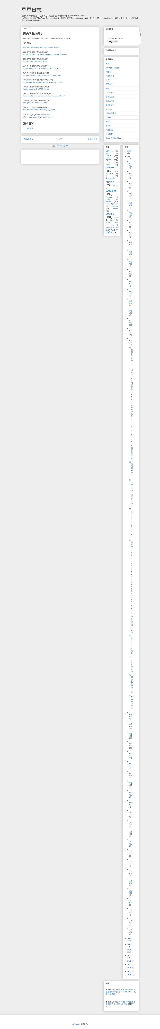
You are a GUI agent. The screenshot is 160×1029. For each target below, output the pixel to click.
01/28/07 (130, 165)
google (110, 213)
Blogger (77, 1024)
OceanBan (110, 93)
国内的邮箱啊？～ (131, 469)
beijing (108, 204)
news (108, 222)
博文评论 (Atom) (63, 146)
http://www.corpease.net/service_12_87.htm (39, 110)
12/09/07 (130, 902)
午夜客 (108, 126)
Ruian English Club (113, 138)
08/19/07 (130, 745)
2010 (129, 950)
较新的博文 (28, 139)
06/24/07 (130, 302)
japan (116, 217)
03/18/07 (130, 204)
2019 (129, 971)
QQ (116, 171)
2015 (129, 968)
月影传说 (109, 130)
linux (111, 220)
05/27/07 (130, 263)
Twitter (108, 117)
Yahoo (108, 199)
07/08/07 (130, 322)
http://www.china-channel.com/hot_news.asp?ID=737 (42, 82)
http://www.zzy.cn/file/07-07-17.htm (36, 89)
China (108, 155)
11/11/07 (130, 862)
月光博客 (109, 134)
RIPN (111, 174)
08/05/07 (130, 725)
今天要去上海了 (131, 701)
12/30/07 (130, 931)
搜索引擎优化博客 (113, 68)
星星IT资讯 (110, 105)
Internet (50, 117)
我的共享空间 (111, 113)
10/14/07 (130, 823)
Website (111, 190)
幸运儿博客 (110, 101)
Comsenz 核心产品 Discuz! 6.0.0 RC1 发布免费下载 (131, 425)
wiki (112, 225)
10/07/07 (130, 813)
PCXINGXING (126, 992)
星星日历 (124, 989)
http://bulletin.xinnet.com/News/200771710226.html (42, 75)
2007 (129, 157)
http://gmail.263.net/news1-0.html (35, 103)
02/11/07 (130, 184)
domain (114, 206)
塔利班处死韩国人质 (131, 683)
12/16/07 (130, 911)
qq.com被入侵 (131, 663)
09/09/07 (130, 774)
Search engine (110, 180)
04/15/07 (130, 233)
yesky (108, 228)
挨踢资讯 (111, 994)
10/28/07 (130, 843)
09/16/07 (130, 784)
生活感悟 (112, 231)
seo (116, 222)
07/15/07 (130, 332)
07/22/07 (130, 341)
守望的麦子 (110, 97)
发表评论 (29, 128)
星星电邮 (109, 992)
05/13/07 (130, 253)
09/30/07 (130, 804)
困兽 (107, 88)
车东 (107, 63)
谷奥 (107, 80)
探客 (107, 121)
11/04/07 (130, 853)
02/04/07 (130, 175)
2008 (129, 939)
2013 (129, 964)
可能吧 (108, 72)
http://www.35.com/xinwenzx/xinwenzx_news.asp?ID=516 (44, 96)
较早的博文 (92, 139)
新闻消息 (116, 992)
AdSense (109, 151)
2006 (129, 151)
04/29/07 (130, 243)
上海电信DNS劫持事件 (131, 378)
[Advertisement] (53, 156)
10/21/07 (130, 833)
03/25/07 (130, 214)
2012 (129, 961)
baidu (108, 201)
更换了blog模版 (131, 644)
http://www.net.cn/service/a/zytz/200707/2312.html (41, 68)
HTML (108, 165)
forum (115, 209)
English (108, 158)
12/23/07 (130, 921)
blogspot (109, 109)
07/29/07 (130, 715)
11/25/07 (130, 882)
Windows (109, 197)
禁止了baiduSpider (131, 523)
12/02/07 (130, 892)
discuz (115, 204)
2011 (129, 955)
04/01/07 (130, 224)
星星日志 (31, 10)
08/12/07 (130, 735)
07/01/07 (130, 312)
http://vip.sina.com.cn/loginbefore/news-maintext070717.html (45, 54)
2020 (129, 975)
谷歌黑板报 (110, 76)
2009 (129, 944)
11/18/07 (130, 872)
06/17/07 (130, 292)
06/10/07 (130, 282)
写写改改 (109, 84)
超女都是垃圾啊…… (131, 356)
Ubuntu (115, 185)
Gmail (44, 117)
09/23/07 (130, 794)
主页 (60, 139)
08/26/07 (130, 754)
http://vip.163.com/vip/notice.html (35, 61)
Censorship (33, 117)
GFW (40, 117)
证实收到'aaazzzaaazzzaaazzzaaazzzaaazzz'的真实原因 (131, 582)
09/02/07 (130, 764)
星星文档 (132, 989)
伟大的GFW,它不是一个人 (131, 493)
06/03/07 (130, 273)
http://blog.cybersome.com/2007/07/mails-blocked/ (41, 48)
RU (107, 176)
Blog (107, 153)
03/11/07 (130, 194)
